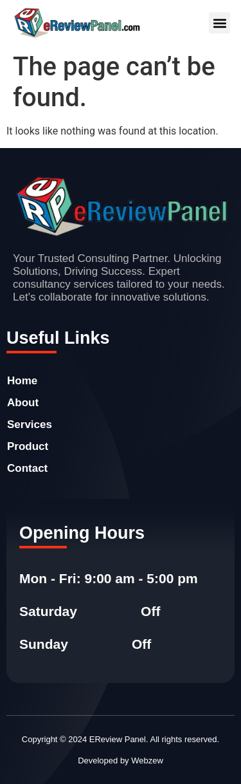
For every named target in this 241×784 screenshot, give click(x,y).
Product (27, 446)
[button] (219, 22)
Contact (27, 468)
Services (29, 424)
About (23, 403)
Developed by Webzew (120, 760)
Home (22, 381)
